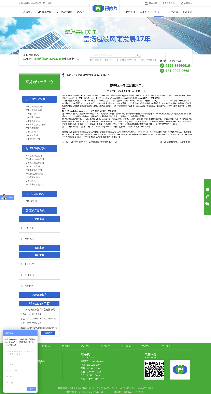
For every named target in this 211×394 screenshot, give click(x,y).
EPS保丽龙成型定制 (35, 163)
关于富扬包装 (39, 294)
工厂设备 (27, 228)
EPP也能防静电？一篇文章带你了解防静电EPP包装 (94, 142)
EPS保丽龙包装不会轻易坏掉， (178, 142)
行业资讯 (27, 275)
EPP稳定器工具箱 (34, 110)
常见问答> (78, 75)
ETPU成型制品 (64, 12)
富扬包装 (109, 60)
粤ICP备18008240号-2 (106, 388)
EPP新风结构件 (33, 117)
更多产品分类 (37, 210)
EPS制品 (65, 346)
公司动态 (27, 264)
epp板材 (113, 101)
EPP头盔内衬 (32, 132)
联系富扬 (187, 12)
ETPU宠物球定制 (148, 60)
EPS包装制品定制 (34, 155)
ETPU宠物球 (31, 201)
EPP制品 (114, 95)
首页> (70, 75)
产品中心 (81, 12)
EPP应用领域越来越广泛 (97, 75)
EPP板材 (89, 95)
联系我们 (169, 3)
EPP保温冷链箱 (33, 121)
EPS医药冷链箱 (33, 177)
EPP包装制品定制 (34, 106)
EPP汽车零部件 (33, 128)
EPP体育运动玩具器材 (36, 124)
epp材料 (76, 116)
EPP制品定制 (45, 12)
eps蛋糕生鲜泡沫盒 (34, 174)
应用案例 (144, 12)
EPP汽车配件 (156, 95)
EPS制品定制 (38, 148)
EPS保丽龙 (118, 106)
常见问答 (27, 286)
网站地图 (151, 3)
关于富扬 (173, 12)
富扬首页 (25, 12)
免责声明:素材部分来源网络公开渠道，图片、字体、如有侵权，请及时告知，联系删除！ (105, 392)
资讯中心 (159, 12)
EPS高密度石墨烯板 (35, 184)
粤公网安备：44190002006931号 (138, 388)
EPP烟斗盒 (31, 114)
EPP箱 (98, 103)
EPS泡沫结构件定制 (35, 159)
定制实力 (130, 12)
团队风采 (27, 239)
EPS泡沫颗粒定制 (34, 170)
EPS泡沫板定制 (33, 166)
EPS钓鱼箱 (31, 181)
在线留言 (186, 3)
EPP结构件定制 (33, 139)
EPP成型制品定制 (126, 60)
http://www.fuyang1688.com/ (113, 98)
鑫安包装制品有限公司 (39, 361)
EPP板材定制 (32, 135)
